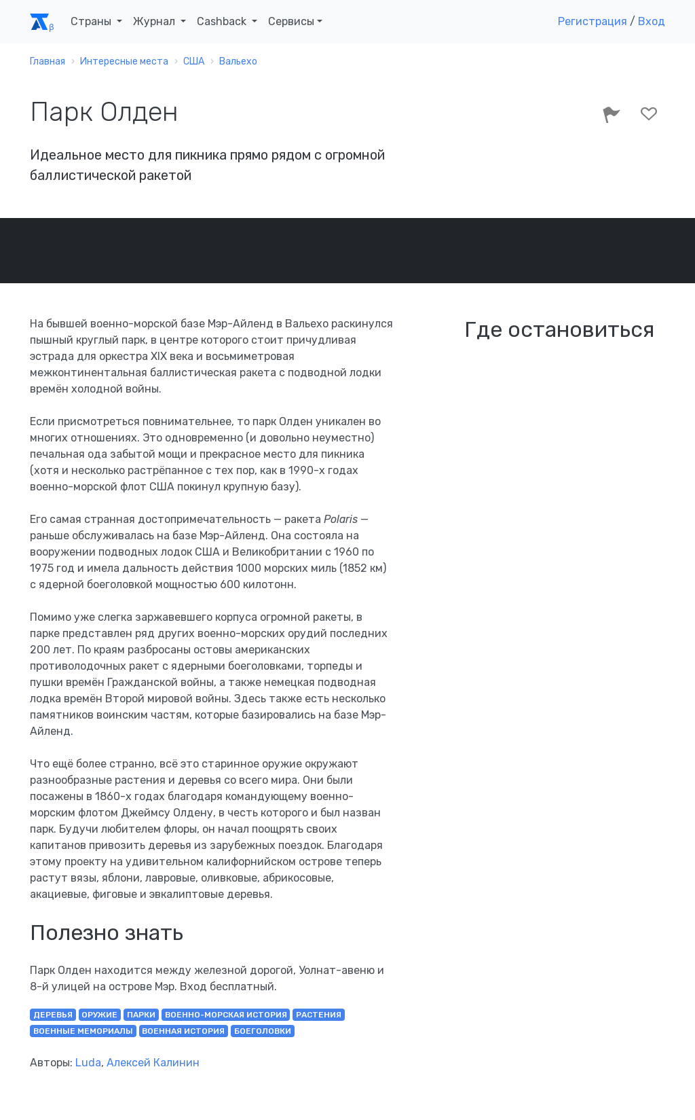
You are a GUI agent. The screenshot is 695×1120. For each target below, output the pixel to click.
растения (318, 1014)
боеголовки (262, 1031)
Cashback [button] (223, 21)
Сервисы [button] (291, 21)
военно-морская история (226, 1014)
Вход (651, 21)
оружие (99, 1014)
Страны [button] (92, 21)
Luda (88, 1062)
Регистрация (592, 21)
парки (141, 1014)
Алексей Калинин (153, 1062)
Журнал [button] (155, 21)
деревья (53, 1014)
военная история (183, 1031)
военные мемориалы (83, 1031)
